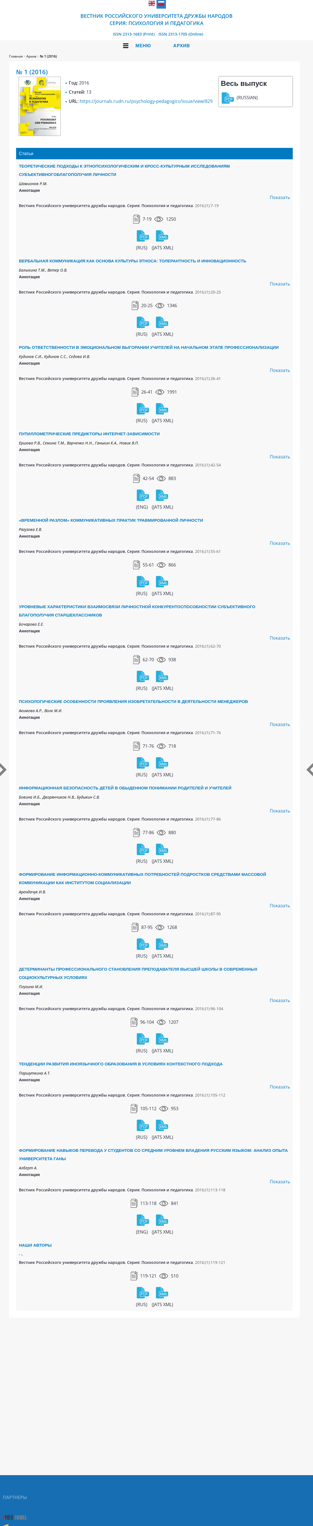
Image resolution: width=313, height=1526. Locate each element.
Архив (181, 45)
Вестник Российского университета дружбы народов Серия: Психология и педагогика (156, 19)
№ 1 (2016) (48, 56)
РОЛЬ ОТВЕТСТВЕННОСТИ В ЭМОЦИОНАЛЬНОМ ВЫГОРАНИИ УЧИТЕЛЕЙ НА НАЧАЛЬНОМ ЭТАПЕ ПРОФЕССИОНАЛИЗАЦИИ (149, 347)
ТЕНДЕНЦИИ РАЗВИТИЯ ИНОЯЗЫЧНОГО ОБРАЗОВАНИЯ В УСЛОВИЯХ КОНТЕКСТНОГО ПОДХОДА (121, 1064)
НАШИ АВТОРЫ (35, 1245)
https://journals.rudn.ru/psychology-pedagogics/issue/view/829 (146, 101)
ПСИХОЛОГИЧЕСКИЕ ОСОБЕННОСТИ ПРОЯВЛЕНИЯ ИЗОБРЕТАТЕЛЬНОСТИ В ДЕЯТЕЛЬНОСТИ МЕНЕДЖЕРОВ (133, 701)
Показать (280, 197)
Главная (16, 56)
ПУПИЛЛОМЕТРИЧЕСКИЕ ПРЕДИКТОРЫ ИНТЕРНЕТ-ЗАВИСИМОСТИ (89, 433)
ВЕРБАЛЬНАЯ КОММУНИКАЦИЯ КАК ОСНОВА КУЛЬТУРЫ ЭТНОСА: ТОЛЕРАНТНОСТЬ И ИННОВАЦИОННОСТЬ (132, 261)
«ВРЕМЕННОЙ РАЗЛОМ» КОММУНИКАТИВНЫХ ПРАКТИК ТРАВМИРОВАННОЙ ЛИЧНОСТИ (111, 520)
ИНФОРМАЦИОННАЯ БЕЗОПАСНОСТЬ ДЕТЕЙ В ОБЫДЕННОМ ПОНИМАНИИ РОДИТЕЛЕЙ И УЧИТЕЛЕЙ (125, 788)
